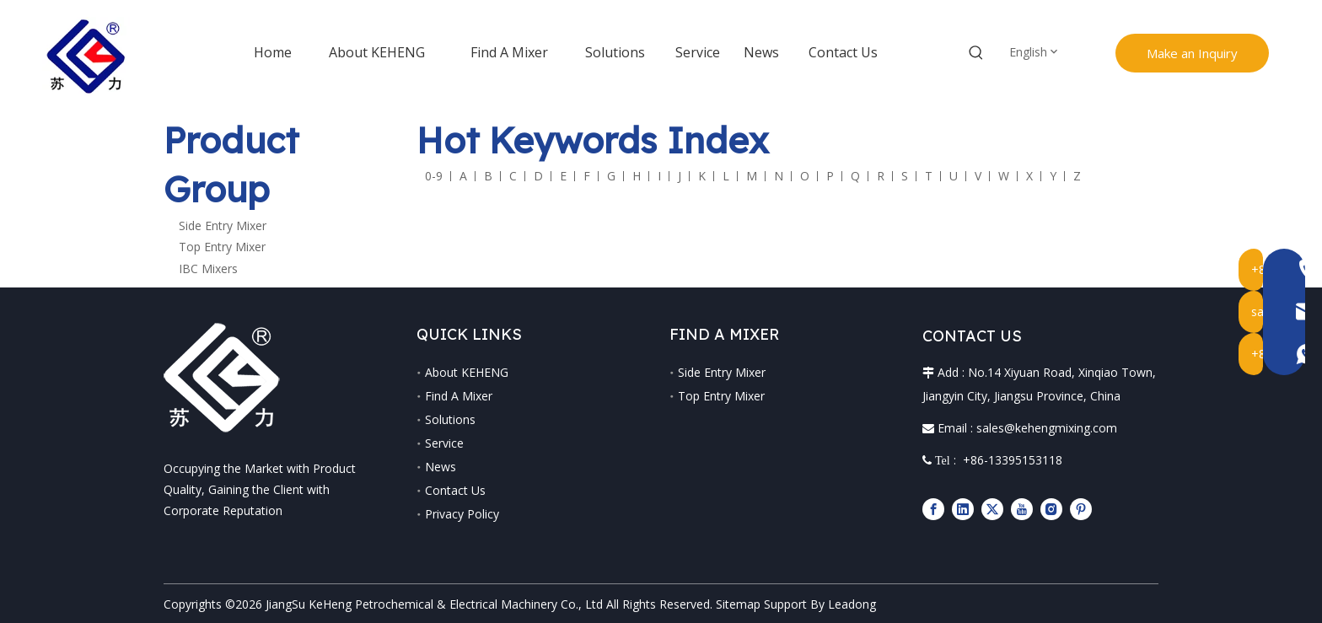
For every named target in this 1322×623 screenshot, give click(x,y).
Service (444, 443)
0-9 (434, 176)
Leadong (852, 604)
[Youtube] (1022, 508)
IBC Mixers (208, 268)
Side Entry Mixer (222, 226)
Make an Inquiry (1192, 53)
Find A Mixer (458, 396)
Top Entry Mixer (222, 247)
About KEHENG (466, 372)
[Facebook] (933, 508)
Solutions (450, 419)
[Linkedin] (963, 508)
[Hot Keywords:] (976, 53)
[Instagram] (1051, 508)
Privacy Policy (462, 514)
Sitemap (738, 604)
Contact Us (455, 490)
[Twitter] (992, 508)
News (440, 467)
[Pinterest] (1081, 508)
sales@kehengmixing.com (1046, 428)
